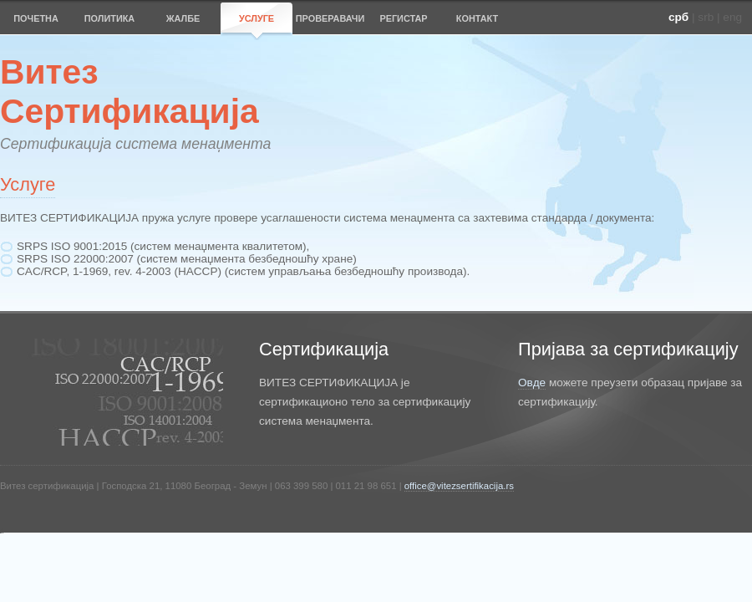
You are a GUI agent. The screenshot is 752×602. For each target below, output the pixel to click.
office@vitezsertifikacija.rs (459, 486)
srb (706, 17)
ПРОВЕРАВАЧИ (330, 18)
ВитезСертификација (129, 91)
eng (732, 17)
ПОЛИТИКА (109, 18)
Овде (532, 382)
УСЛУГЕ (256, 18)
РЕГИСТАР (403, 18)
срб (678, 17)
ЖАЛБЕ (183, 18)
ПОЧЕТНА (35, 18)
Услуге (27, 184)
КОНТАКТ (477, 18)
